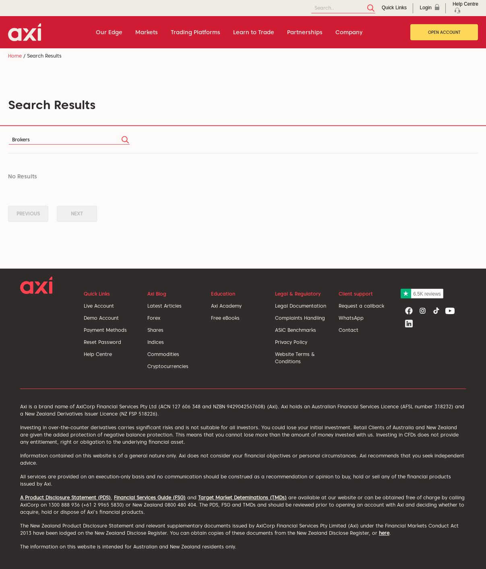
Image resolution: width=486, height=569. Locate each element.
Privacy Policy (291, 342)
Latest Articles (164, 306)
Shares (155, 330)
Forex (153, 318)
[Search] (343, 8)
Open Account (444, 32)
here (384, 533)
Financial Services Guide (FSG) (150, 498)
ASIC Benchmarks (295, 330)
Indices (155, 342)
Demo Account (101, 318)
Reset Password (102, 342)
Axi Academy (226, 306)
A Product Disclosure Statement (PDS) (65, 498)
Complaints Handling (300, 318)
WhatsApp (351, 318)
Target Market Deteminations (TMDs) (242, 498)
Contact (348, 330)
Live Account (99, 306)
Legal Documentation (300, 306)
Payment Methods (105, 330)
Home (15, 56)
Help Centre (98, 354)
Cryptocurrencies (167, 366)
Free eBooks (225, 318)
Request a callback (361, 306)
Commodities (163, 354)
